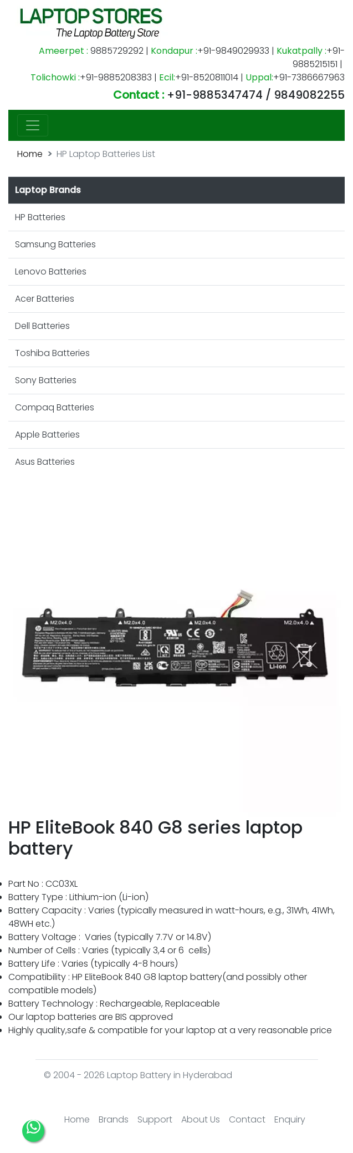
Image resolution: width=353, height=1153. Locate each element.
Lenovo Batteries (50, 271)
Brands (114, 1119)
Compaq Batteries (54, 407)
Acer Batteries (44, 298)
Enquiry (289, 1119)
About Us (200, 1119)
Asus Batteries (45, 461)
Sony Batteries (45, 380)
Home (30, 154)
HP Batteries (40, 217)
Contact (247, 1119)
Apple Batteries (47, 434)
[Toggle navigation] (32, 125)
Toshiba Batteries (52, 353)
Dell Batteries (42, 325)
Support (154, 1119)
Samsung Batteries (55, 244)
